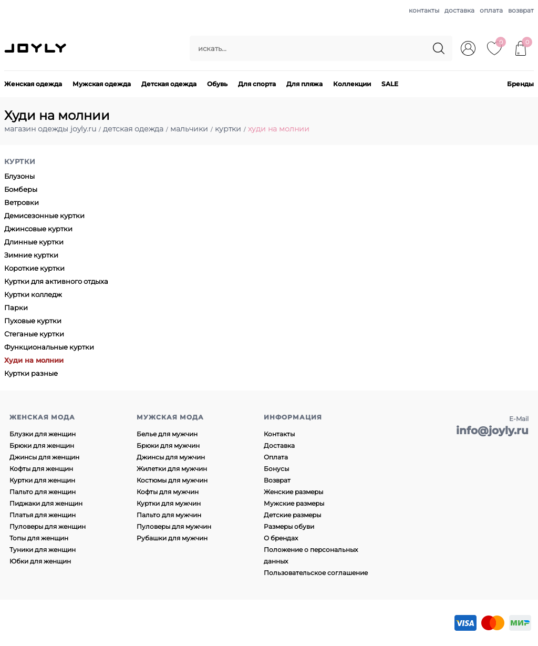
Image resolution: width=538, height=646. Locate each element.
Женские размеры (293, 492)
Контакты (279, 434)
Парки (16, 307)
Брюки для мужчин (168, 445)
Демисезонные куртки (44, 215)
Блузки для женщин (42, 434)
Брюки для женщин (41, 445)
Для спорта (257, 84)
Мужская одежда (102, 84)
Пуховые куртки (32, 320)
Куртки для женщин (42, 480)
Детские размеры (292, 515)
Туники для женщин (42, 549)
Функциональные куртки (49, 347)
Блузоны (19, 176)
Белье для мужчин (167, 434)
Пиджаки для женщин (45, 503)
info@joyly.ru (492, 430)
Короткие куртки (34, 268)
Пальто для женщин (42, 492)
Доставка (279, 445)
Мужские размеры (294, 503)
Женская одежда (33, 84)
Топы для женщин (38, 538)
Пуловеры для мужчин (174, 526)
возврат (521, 10)
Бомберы (20, 189)
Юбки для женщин (40, 561)
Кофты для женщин (41, 469)
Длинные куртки (34, 242)
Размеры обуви (289, 526)
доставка (459, 10)
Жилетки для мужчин (172, 469)
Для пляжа (304, 84)
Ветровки (21, 202)
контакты (424, 10)
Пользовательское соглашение (316, 573)
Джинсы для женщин (44, 457)
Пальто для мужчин (169, 515)
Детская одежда (168, 84)
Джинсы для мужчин (171, 457)
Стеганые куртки (34, 334)
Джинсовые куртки (38, 228)
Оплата (276, 457)
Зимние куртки (31, 255)
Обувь (217, 84)
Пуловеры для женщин (47, 526)
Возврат (277, 480)
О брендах (281, 538)
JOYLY (36, 48)
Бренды (520, 84)
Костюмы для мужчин (172, 480)
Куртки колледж (33, 294)
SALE (389, 84)
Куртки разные (31, 373)
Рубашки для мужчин (172, 538)
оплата (491, 10)
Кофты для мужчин (168, 492)
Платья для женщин (42, 515)
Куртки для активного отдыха (56, 281)
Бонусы (276, 469)
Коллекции (352, 84)
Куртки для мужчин (169, 503)
